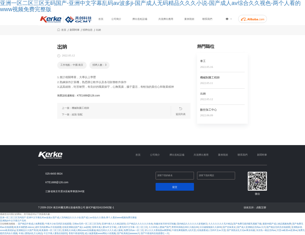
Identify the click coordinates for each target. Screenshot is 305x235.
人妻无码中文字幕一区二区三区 (132, 227)
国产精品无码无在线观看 (278, 227)
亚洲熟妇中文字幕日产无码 (13, 220)
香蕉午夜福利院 (76, 233)
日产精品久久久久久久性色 (140, 224)
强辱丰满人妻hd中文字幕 (104, 227)
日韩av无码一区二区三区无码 (86, 224)
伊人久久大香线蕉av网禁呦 (158, 230)
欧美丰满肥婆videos (24, 227)
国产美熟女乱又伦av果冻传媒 (241, 230)
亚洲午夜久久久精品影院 (114, 224)
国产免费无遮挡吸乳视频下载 (247, 224)
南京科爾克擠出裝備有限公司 (69, 207)
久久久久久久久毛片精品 (220, 224)
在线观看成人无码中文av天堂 (211, 230)
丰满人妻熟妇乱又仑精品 (30, 233)
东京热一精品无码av (266, 230)
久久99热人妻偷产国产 (160, 227)
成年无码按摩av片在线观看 (48, 227)
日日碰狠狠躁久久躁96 (210, 227)
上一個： (75, 108)
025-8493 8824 (53, 173)
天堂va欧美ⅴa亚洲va (287, 230)
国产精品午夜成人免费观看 (31, 224)
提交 (174, 187)
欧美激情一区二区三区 (50, 230)
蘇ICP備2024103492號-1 (100, 207)
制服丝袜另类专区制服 (165, 224)
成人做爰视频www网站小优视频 (100, 233)
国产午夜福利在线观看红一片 (155, 233)
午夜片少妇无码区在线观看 (58, 224)
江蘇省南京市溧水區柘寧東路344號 (64, 191)
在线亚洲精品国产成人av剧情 (76, 227)
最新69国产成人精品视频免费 (277, 224)
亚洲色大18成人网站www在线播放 (79, 230)
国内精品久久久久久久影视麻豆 (192, 224)
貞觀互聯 (261, 207)
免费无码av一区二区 (134, 230)
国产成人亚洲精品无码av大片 (251, 227)
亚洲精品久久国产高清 (27, 230)
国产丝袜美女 (229, 227)
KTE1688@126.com (56, 182)
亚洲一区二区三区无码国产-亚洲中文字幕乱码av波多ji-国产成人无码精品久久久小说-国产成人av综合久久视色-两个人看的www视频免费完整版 (68, 217)
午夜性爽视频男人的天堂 (184, 230)
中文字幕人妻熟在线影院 (55, 233)
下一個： (72, 114)
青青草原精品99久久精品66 (185, 227)
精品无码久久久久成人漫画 (109, 230)
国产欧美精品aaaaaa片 (128, 233)
